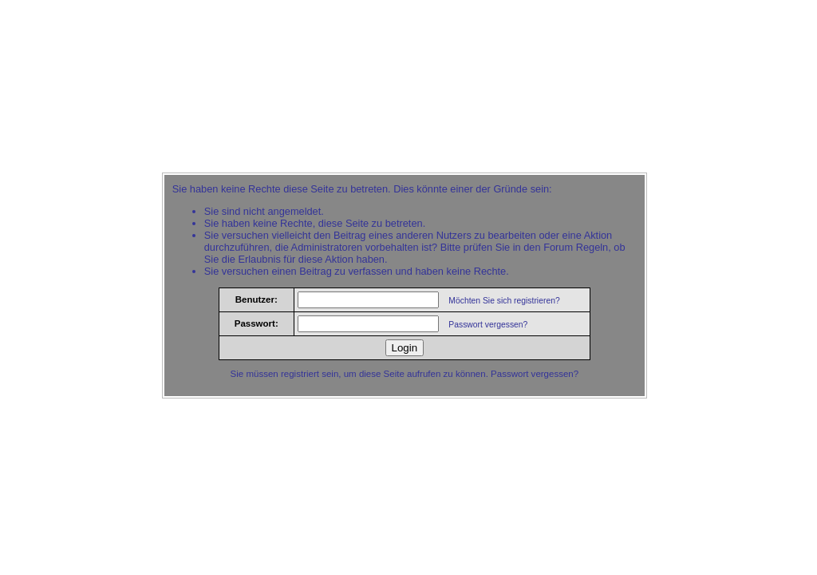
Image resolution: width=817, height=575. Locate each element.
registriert (300, 374)
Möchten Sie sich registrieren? (503, 300)
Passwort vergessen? (487, 324)
